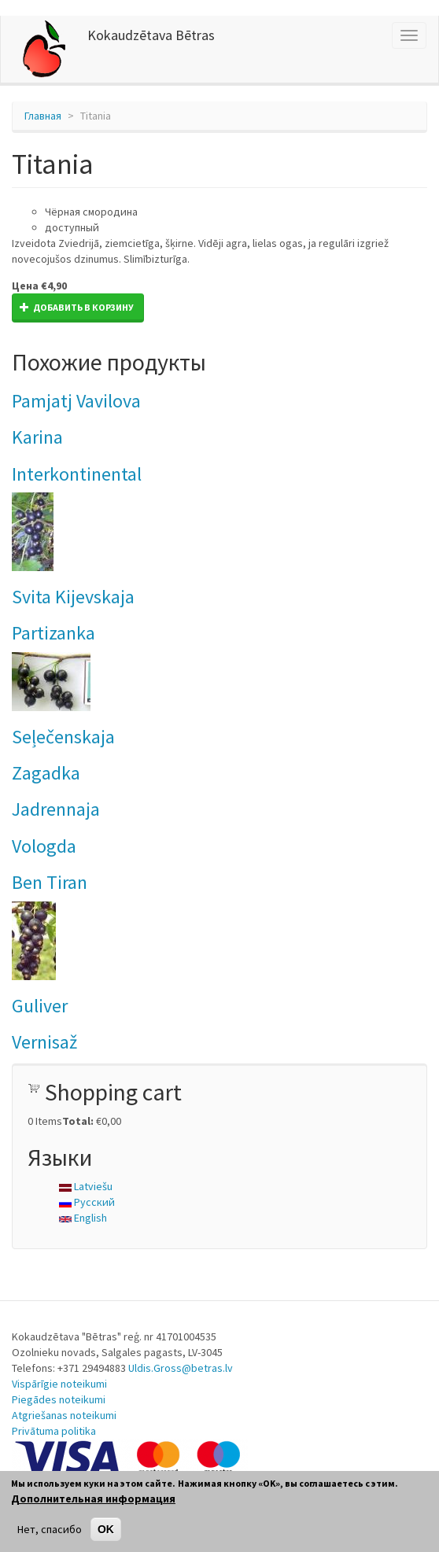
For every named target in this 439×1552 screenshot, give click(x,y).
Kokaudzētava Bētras (151, 35)
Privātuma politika (54, 1431)
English (83, 1218)
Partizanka (53, 633)
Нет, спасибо (49, 1529)
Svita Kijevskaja (73, 596)
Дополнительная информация (93, 1498)
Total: (78, 1121)
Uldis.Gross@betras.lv (180, 1368)
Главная (42, 116)
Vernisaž (44, 1042)
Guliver (40, 1006)
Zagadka (46, 773)
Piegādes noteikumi (58, 1399)
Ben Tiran (49, 882)
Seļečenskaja (63, 736)
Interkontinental (77, 474)
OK (106, 1529)
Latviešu (86, 1186)
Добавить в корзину (77, 307)
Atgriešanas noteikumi (64, 1415)
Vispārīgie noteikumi (59, 1384)
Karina (37, 437)
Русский (87, 1202)
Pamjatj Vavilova (76, 401)
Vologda (44, 846)
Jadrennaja (56, 809)
